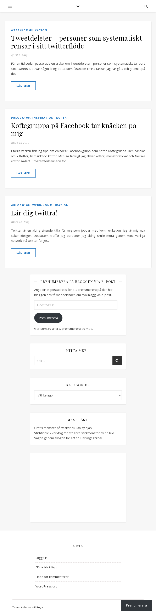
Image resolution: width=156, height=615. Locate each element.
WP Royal (38, 607)
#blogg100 (20, 118)
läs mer (23, 86)
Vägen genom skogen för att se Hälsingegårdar (68, 438)
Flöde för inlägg (46, 567)
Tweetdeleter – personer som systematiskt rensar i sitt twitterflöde (76, 41)
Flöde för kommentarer (52, 577)
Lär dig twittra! (34, 212)
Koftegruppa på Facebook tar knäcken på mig (73, 129)
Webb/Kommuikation (29, 30)
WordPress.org (46, 586)
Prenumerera (48, 318)
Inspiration (43, 118)
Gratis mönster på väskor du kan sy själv (63, 428)
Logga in (41, 558)
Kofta (61, 118)
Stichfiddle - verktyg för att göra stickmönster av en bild (74, 433)
